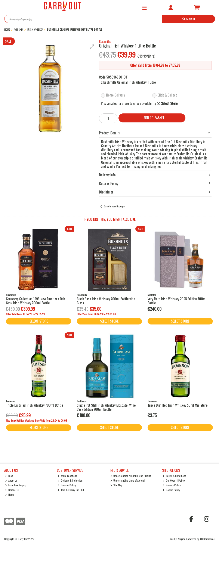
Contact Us (12, 490)
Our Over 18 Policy (174, 480)
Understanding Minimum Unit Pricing (130, 476)
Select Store (169, 103)
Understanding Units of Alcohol (127, 480)
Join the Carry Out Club (71, 490)
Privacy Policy (172, 485)
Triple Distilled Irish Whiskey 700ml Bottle (34, 405)
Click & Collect (167, 95)
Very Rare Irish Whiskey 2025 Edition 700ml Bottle (177, 300)
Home (9, 494)
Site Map (116, 485)
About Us (11, 480)
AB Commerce (207, 539)
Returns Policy (67, 485)
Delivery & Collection (70, 480)
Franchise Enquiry (16, 485)
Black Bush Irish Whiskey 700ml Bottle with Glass (106, 300)
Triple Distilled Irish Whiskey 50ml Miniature (177, 405)
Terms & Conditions (174, 476)
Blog (9, 476)
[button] (92, 46)
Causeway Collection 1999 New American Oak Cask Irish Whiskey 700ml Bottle (35, 300)
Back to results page (114, 206)
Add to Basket (151, 117)
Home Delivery (115, 95)
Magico (181, 539)
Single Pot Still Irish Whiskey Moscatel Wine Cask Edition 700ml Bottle (106, 407)
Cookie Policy (171, 490)
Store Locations (67, 476)
